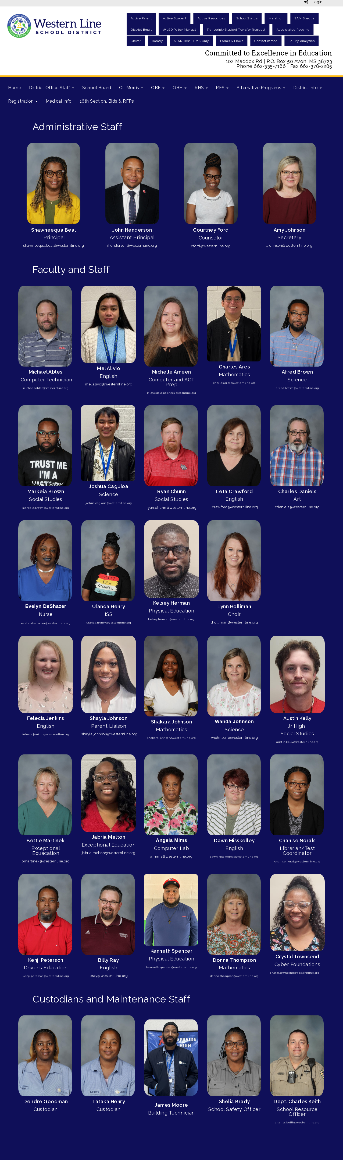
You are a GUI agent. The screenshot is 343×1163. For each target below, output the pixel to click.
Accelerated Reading (293, 30)
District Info (307, 87)
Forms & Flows (232, 41)
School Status (247, 18)
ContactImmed (265, 41)
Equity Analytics (301, 41)
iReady (157, 41)
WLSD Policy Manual (179, 30)
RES (222, 87)
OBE (158, 87)
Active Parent (141, 18)
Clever (136, 41)
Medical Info (59, 101)
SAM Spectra (304, 18)
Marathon (276, 18)
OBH (180, 87)
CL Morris (131, 87)
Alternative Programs (261, 87)
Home (14, 87)
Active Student (175, 18)
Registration (23, 101)
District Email (141, 30)
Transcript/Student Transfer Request (236, 30)
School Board (96, 87)
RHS (201, 87)
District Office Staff (51, 87)
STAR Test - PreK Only (191, 41)
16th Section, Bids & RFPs (107, 101)
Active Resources (211, 18)
